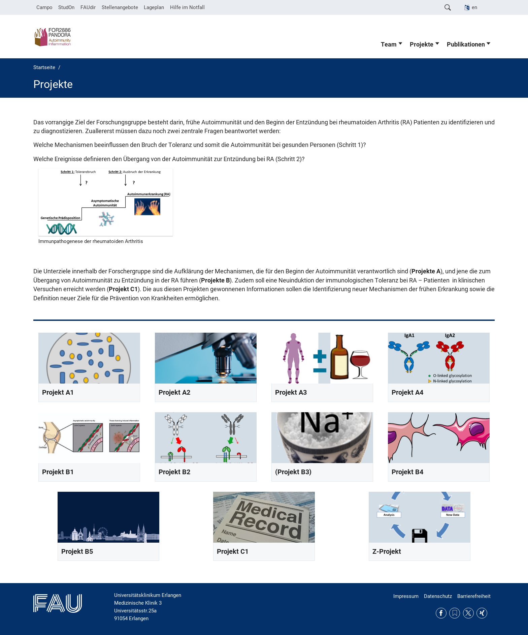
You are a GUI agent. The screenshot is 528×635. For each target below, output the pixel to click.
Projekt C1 (233, 551)
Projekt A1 (58, 392)
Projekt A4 (407, 392)
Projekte (421, 44)
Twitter (468, 613)
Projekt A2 (174, 392)
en (474, 7)
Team (389, 44)
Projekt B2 (174, 472)
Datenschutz (438, 596)
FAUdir (88, 7)
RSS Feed (454, 613)
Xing (481, 613)
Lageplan (154, 7)
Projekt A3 (291, 392)
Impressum (406, 596)
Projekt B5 (77, 551)
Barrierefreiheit (474, 596)
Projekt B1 (58, 472)
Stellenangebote (120, 7)
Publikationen (466, 44)
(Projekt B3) (293, 472)
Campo (44, 7)
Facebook (441, 613)
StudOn (66, 7)
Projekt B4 (407, 472)
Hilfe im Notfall (187, 7)
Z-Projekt (386, 551)
